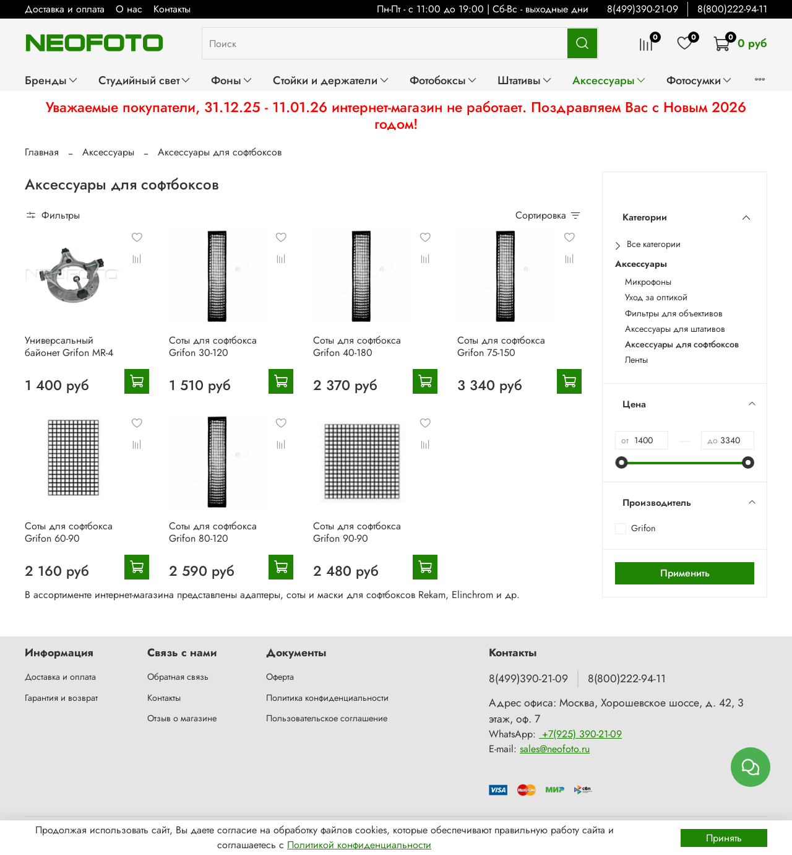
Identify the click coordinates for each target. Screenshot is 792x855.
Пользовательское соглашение (326, 718)
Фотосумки (699, 80)
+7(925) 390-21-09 (580, 734)
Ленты (636, 360)
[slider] (621, 462)
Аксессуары (609, 80)
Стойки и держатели (331, 80)
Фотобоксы (444, 80)
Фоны (232, 80)
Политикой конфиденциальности (359, 845)
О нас (129, 9)
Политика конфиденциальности (327, 698)
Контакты (172, 9)
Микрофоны (648, 282)
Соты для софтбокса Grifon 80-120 (213, 532)
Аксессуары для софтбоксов (682, 344)
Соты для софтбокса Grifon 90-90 (357, 532)
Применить (685, 573)
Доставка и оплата (65, 9)
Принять (724, 838)
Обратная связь (178, 677)
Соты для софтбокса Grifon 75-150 (501, 346)
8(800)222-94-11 (732, 9)
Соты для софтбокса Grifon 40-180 (357, 346)
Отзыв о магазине (182, 718)
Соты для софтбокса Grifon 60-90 (69, 532)
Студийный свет (144, 80)
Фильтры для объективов (674, 313)
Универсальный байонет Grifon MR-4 (69, 346)
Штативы (525, 80)
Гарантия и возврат (61, 698)
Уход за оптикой (656, 297)
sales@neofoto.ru (555, 749)
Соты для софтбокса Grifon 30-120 (213, 346)
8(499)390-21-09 (642, 9)
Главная (42, 152)
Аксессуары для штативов (675, 329)
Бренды (52, 80)
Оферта (280, 677)
